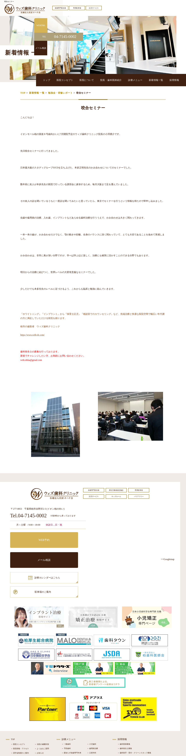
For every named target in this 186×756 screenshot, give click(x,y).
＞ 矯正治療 (91, 722)
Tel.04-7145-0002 (28, 516)
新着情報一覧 (161, 80)
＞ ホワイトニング (69, 718)
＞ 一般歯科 (66, 705)
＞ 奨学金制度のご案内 (20, 714)
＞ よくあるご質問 (42, 709)
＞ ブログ (38, 718)
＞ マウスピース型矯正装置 (97, 731)
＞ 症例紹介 (39, 722)
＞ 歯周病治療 (92, 709)
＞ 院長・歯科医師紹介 (20, 718)
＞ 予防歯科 (66, 709)
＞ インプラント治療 (95, 718)
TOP (22, 93)
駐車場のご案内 (67, 549)
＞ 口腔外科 (91, 714)
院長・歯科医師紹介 (125, 80)
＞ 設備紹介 (15, 722)
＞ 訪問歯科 (91, 735)
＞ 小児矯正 (91, 727)
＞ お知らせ (39, 714)
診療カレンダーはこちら (31, 549)
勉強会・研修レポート (60, 93)
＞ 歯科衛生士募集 (125, 709)
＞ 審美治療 (66, 722)
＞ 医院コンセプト (18, 705)
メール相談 (67, 536)
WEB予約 (28, 536)
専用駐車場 (77, 8)
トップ (73, 80)
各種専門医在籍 (60, 8)
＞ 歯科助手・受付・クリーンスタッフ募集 (134, 714)
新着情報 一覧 (36, 93)
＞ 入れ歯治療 (67, 727)
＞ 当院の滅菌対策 (42, 705)
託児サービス (94, 8)
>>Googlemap (167, 559)
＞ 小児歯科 (91, 705)
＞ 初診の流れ (16, 727)
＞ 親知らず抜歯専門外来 (71, 714)
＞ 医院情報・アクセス (20, 709)
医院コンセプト (88, 80)
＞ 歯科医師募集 (124, 705)
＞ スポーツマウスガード (71, 731)
